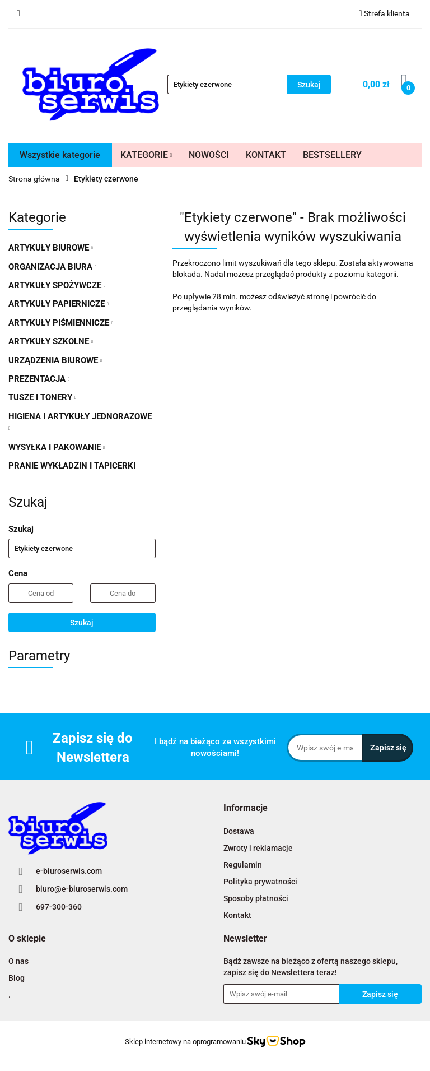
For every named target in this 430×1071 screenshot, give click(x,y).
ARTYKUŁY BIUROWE (50, 248)
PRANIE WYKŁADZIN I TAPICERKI (71, 466)
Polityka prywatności (260, 881)
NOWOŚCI (209, 155)
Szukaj (82, 622)
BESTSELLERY (332, 155)
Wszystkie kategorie (60, 155)
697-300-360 (59, 906)
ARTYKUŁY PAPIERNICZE (58, 304)
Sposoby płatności (255, 898)
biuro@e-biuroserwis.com (82, 888)
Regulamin (242, 864)
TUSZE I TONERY (42, 397)
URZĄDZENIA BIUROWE (55, 360)
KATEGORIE (146, 155)
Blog (16, 977)
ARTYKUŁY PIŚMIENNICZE (60, 323)
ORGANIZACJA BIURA (52, 267)
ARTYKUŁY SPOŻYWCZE (56, 285)
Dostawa (238, 831)
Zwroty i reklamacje (258, 847)
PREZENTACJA (38, 379)
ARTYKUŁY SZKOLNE (50, 341)
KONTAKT (266, 155)
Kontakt (237, 915)
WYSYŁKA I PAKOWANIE (56, 447)
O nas (18, 961)
